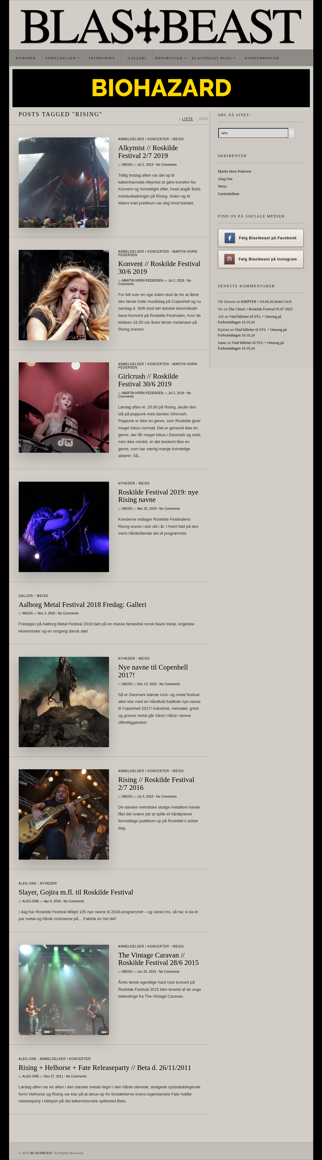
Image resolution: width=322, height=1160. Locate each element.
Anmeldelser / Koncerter (143, 139)
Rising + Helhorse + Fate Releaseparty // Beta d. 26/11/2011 (105, 1068)
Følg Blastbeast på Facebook (260, 238)
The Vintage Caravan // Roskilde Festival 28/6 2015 (158, 959)
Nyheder (26, 58)
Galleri (137, 58)
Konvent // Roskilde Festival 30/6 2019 (159, 267)
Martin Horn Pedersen (142, 280)
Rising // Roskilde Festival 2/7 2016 (156, 783)
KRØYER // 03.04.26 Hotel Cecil (266, 301)
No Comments (166, 164)
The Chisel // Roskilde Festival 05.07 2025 (261, 309)
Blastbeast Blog (212, 58)
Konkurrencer (261, 58)
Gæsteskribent (228, 194)
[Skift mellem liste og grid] (193, 119)
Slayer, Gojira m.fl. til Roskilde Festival (76, 892)
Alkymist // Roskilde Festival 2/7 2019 (148, 152)
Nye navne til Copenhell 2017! (153, 671)
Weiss (178, 139)
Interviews (102, 58)
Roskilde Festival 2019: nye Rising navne (158, 496)
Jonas (222, 343)
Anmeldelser (60, 58)
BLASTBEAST (41, 1153)
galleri (26, 596)
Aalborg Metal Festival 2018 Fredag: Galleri (82, 605)
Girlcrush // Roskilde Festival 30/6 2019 (148, 380)
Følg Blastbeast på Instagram (260, 259)
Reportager (169, 58)
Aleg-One (28, 883)
